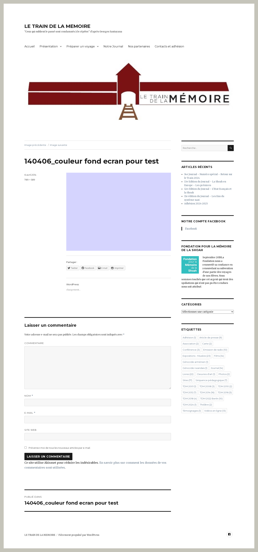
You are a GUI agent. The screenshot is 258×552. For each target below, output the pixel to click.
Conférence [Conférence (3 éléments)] (191, 349)
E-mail (29, 412)
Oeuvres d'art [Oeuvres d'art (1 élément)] (206, 374)
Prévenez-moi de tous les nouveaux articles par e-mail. (60, 447)
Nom (28, 395)
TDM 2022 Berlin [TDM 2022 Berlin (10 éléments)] (211, 398)
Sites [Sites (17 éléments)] (187, 380)
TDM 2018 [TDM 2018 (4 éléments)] (190, 398)
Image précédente (35, 145)
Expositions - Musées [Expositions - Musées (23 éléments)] (197, 355)
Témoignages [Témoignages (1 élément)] (192, 410)
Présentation (49, 46)
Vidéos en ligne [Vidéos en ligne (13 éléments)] (215, 410)
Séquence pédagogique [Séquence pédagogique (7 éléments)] (211, 380)
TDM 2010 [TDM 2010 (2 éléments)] (225, 386)
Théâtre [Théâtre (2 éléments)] (206, 404)
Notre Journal (113, 46)
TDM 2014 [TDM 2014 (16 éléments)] (207, 392)
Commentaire (34, 343)
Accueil (29, 46)
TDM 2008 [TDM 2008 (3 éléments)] (207, 386)
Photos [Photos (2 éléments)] (224, 374)
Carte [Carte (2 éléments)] (207, 343)
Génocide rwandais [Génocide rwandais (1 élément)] (195, 368)
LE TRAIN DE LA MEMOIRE (57, 26)
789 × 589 (29, 179)
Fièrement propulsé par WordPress (78, 535)
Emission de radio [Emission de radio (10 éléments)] (215, 349)
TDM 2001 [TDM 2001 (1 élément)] (189, 386)
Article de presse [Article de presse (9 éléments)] (210, 337)
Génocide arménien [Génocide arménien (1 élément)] (195, 362)
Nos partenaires (139, 46)
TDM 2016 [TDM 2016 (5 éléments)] (225, 392)
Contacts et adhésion (169, 46)
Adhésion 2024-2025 (196, 203)
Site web (30, 429)
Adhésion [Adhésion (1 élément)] (189, 337)
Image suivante (58, 145)
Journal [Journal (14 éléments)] (217, 368)
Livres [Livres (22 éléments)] (188, 374)
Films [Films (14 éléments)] (219, 355)
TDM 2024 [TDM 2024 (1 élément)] (189, 404)
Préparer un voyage (80, 46)
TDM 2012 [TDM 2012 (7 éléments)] (189, 392)
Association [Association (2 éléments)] (191, 343)
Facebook (191, 228)
